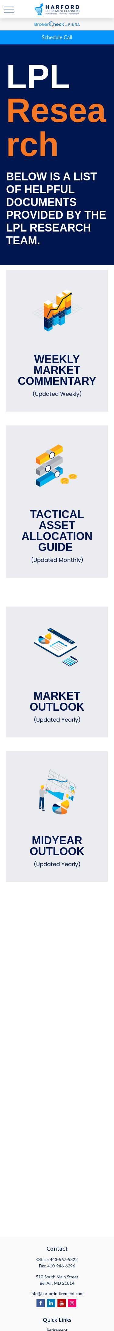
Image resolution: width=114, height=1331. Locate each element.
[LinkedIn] (51, 1303)
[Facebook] (40, 1303)
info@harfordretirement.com (56, 1293)
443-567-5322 (64, 1259)
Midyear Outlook (57, 851)
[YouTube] (61, 1303)
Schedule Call (57, 37)
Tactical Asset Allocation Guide (57, 536)
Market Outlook (57, 707)
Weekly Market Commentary (57, 375)
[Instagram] (72, 1303)
